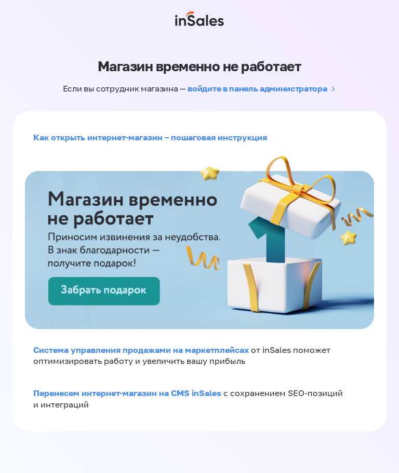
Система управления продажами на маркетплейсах (142, 350)
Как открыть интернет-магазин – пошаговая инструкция (150, 137)
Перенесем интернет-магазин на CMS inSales (128, 393)
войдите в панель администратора (257, 88)
